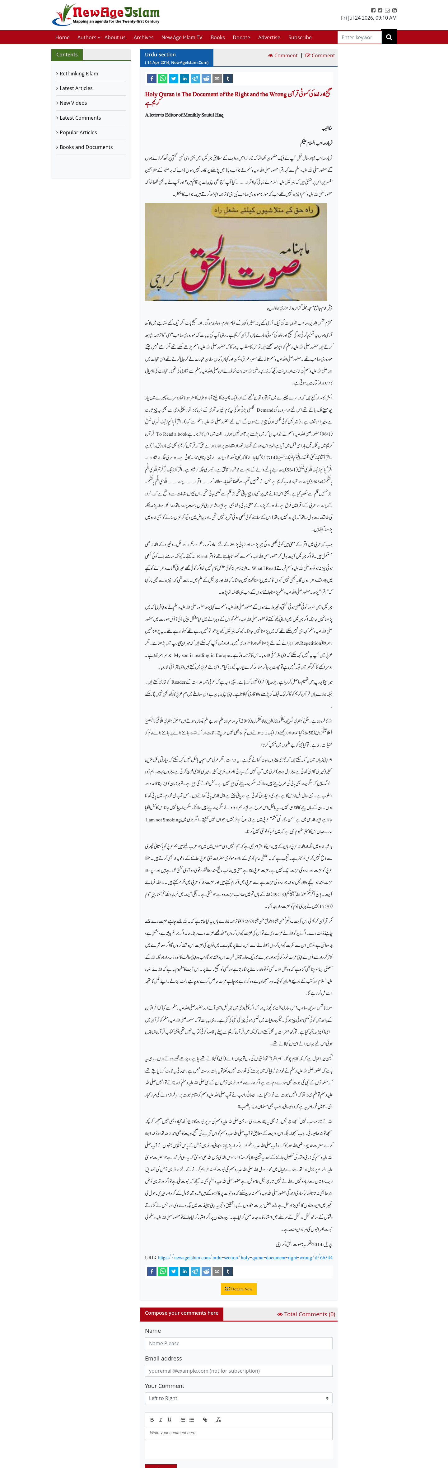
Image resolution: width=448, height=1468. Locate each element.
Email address (163, 1358)
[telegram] (195, 78)
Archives (144, 37)
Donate (241, 37)
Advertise (269, 37)
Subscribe (300, 37)
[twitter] (173, 78)
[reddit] (206, 78)
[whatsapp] (162, 78)
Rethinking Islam (79, 73)
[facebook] (151, 78)
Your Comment (164, 1385)
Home (62, 37)
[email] (217, 78)
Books (218, 37)
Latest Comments (80, 117)
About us (115, 37)
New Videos (73, 102)
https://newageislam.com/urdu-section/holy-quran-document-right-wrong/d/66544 (245, 1257)
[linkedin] (184, 78)
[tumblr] (228, 78)
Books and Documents (86, 147)
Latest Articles (76, 88)
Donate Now (239, 1289)
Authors (86, 37)
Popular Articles (78, 132)
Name (153, 1330)
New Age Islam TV (182, 37)
